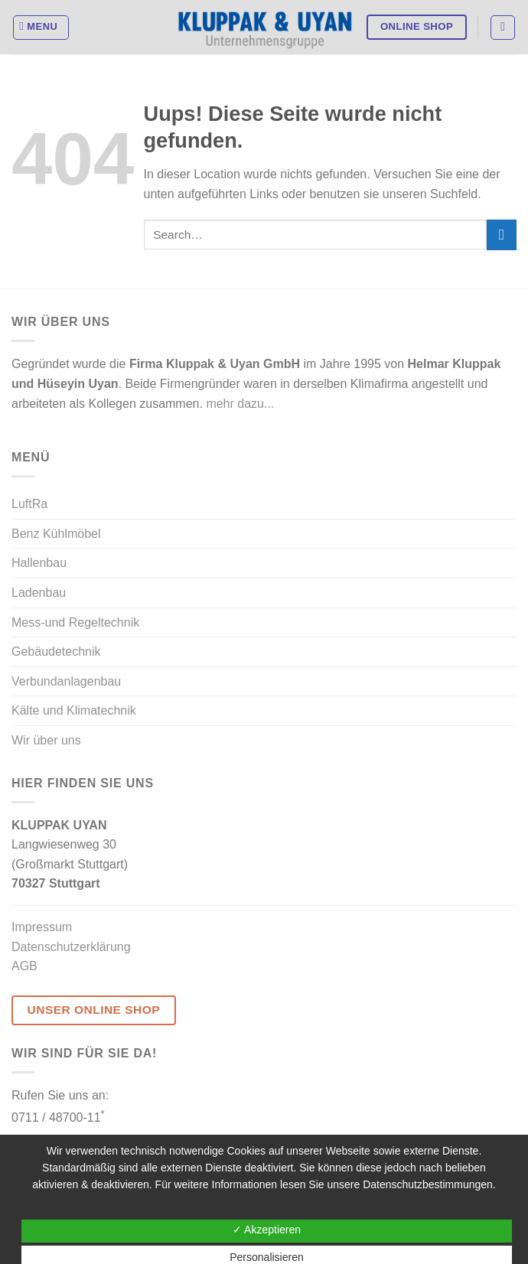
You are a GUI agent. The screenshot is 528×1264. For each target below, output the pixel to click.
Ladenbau (38, 592)
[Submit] (502, 234)
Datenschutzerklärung (71, 946)
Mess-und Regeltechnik (75, 622)
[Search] (503, 27)
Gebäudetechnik (56, 651)
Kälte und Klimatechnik (73, 710)
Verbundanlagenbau (66, 681)
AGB (24, 965)
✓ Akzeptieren (267, 1229)
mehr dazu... (240, 403)
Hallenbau (39, 562)
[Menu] (41, 27)
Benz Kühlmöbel (56, 533)
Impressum (41, 926)
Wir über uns (46, 740)
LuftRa (29, 503)
